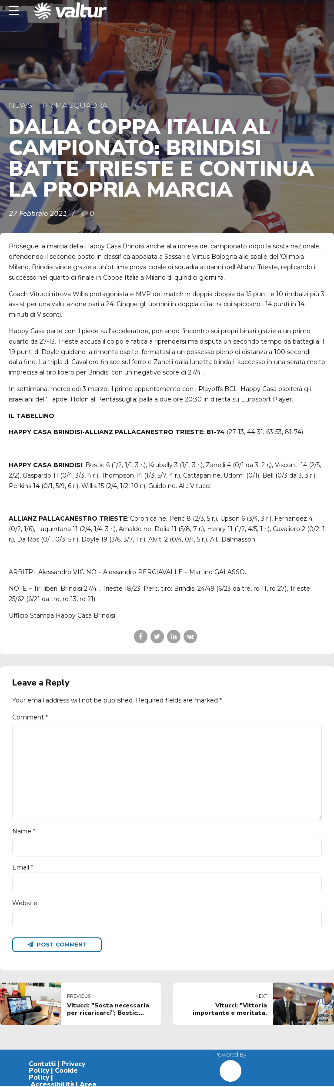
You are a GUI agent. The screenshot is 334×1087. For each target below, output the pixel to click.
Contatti (42, 1065)
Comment (30, 717)
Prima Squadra (75, 105)
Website (24, 904)
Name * (23, 832)
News (20, 105)
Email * (22, 868)
